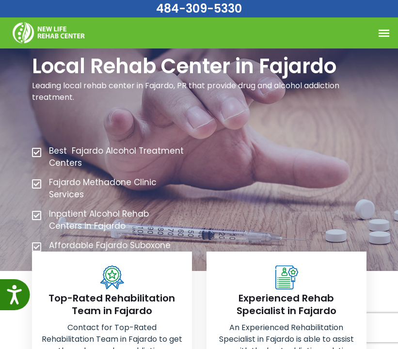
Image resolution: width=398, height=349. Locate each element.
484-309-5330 (199, 8)
